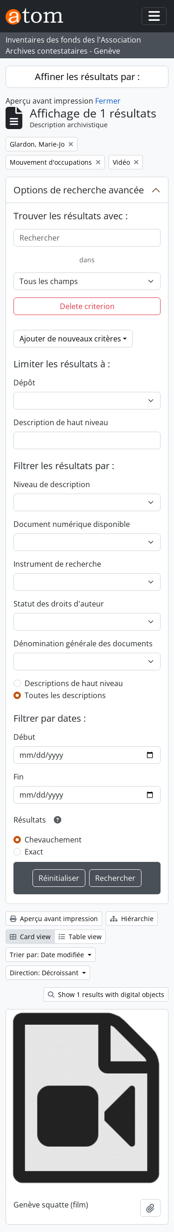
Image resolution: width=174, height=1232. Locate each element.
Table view (80, 936)
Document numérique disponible (71, 524)
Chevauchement (53, 840)
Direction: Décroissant (45, 972)
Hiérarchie (132, 918)
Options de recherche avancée (78, 190)
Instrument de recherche (57, 564)
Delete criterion (87, 306)
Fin (18, 777)
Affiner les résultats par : (87, 76)
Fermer (108, 101)
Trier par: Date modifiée (48, 954)
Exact (34, 852)
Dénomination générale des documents (83, 643)
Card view (30, 936)
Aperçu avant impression (54, 918)
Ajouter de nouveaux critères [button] (70, 339)
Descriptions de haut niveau (74, 683)
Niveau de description (51, 484)
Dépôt (24, 383)
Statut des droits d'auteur (58, 604)
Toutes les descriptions (65, 695)
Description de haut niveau (60, 422)
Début (24, 737)
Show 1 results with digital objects (106, 994)
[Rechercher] (87, 238)
